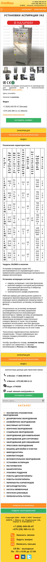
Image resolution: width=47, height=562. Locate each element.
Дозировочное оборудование (22, 419)
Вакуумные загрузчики (18, 425)
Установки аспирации (18, 462)
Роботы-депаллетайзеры (19, 476)
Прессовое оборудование (20, 446)
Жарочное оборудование (19, 429)
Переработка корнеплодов (20, 483)
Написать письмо (26, 544)
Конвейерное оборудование (21, 422)
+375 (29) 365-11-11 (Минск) (15, 111)
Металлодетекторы (16, 486)
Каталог (27, 10)
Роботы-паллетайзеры (18, 479)
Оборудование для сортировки (22, 439)
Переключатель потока (18, 496)
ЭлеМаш (7, 3)
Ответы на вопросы (23, 505)
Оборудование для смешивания (23, 442)
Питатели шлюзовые (17, 493)
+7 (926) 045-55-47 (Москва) (15, 106)
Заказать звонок (25, 535)
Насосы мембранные (17, 489)
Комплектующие (15, 456)
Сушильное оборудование (20, 432)
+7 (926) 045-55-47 (39, 2)
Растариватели (14, 466)
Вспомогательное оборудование (23, 459)
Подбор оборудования (23, 511)
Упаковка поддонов (17, 473)
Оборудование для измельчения (23, 435)
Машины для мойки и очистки (22, 449)
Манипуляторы (14, 469)
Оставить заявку (23, 120)
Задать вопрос (24, 539)
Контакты (40, 10)
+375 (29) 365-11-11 (38, 3)
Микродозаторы (15, 452)
